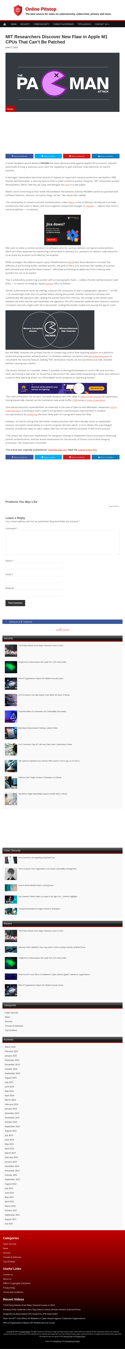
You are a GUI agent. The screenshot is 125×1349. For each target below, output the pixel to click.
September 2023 (12, 1126)
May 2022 (9, 1197)
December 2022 (12, 1166)
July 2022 (9, 1188)
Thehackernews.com (58, 450)
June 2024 (9, 1087)
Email (9, 574)
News (14, 24)
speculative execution (99, 356)
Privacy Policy (9, 1288)
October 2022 (11, 1175)
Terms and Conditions (13, 1292)
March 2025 (10, 1047)
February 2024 (11, 1104)
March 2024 (10, 1100)
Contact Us (101, 24)
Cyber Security (41, 24)
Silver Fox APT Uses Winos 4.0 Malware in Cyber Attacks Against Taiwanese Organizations (44, 1318)
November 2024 (12, 1065)
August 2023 (10, 1131)
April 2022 (9, 1202)
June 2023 (9, 1140)
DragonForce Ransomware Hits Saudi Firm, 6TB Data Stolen (30, 1314)
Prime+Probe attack (97, 400)
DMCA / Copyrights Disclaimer (17, 1283)
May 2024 (9, 1091)
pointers (90, 206)
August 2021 (10, 1219)
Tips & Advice (84, 24)
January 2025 (11, 1056)
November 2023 (12, 1118)
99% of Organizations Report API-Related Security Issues (29, 1323)
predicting (32, 414)
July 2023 (9, 1135)
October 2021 (11, 1210)
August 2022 (10, 1184)
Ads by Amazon (114, 506)
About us (7, 1279)
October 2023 (11, 1122)
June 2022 (9, 1193)
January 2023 (11, 1162)
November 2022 (12, 1171)
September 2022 (12, 1180)
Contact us (8, 1275)
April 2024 (9, 1096)
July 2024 (9, 1082)
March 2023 (10, 1153)
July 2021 (9, 1224)
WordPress (57, 1342)
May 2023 (9, 1144)
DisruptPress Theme (73, 1342)
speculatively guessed (91, 396)
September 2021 (12, 1215)
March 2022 (10, 1206)
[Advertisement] (62, 133)
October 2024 (11, 1069)
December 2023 (12, 1113)
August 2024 (10, 1078)
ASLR (71, 262)
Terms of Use (68, 1337)
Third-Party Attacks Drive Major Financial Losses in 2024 (29, 1305)
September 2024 (12, 1073)
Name (9, 561)
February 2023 (11, 1157)
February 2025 (11, 1051)
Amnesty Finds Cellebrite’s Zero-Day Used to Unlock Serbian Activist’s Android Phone (41, 1310)
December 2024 (12, 1060)
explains (49, 283)
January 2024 (11, 1109)
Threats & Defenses (63, 24)
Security (25, 24)
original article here (90, 450)
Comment (11, 528)
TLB (75, 400)
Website (9, 588)
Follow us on (20, 622)
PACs (71, 202)
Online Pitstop (45, 8)
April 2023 (9, 1149)
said (67, 184)
